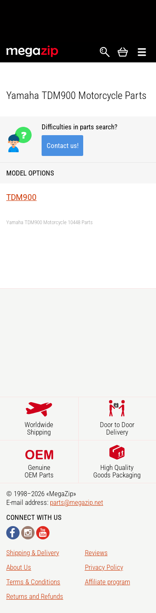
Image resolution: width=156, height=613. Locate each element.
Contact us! (63, 145)
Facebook (13, 532)
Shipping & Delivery (32, 553)
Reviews (96, 553)
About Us (18, 567)
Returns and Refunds (34, 596)
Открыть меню (142, 52)
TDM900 (21, 197)
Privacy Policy (104, 567)
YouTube (43, 532)
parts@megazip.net (76, 502)
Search (105, 52)
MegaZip (32, 51)
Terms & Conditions (33, 582)
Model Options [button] (30, 173)
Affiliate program (107, 582)
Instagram (28, 532)
